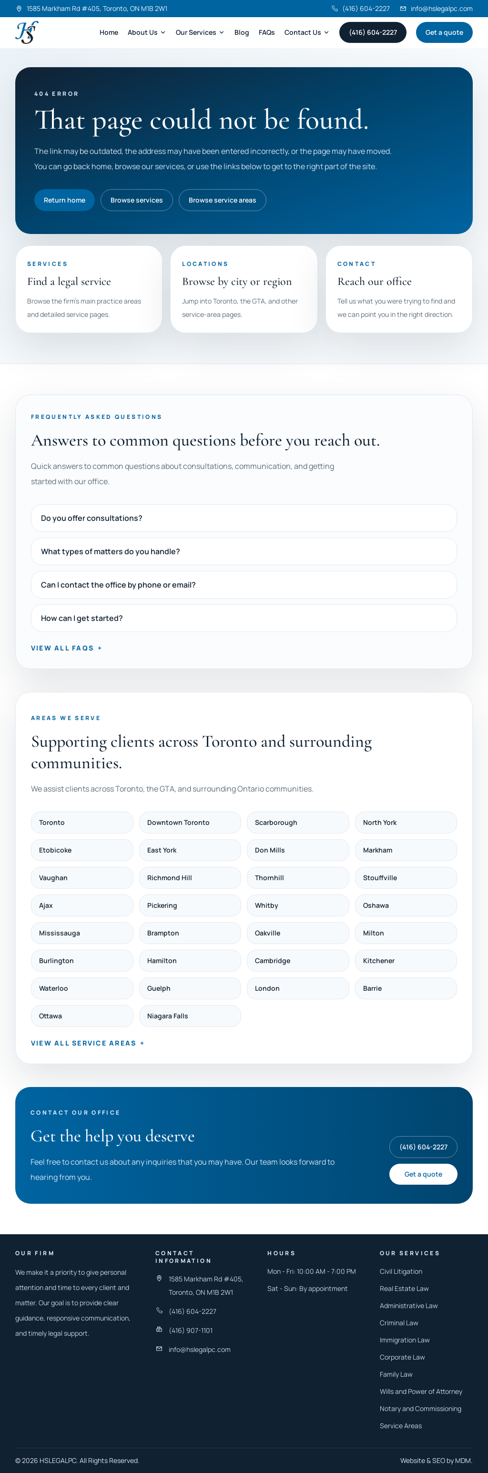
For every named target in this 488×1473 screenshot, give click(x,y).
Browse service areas (222, 199)
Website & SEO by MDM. (436, 1460)
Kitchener (379, 960)
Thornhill (269, 877)
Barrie (372, 988)
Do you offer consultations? (91, 518)
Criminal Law (399, 1322)
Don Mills (270, 849)
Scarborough (276, 822)
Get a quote (444, 32)
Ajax (46, 905)
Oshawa (376, 905)
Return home (64, 199)
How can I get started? (82, 618)
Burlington (56, 960)
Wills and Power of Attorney (421, 1391)
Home (109, 32)
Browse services (137, 199)
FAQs (267, 32)
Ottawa (50, 1015)
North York (379, 822)
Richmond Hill (169, 877)
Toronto (52, 822)
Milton (373, 932)
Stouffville (380, 877)
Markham (377, 849)
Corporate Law (402, 1356)
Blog (241, 32)
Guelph (159, 988)
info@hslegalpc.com (200, 1349)
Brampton (163, 932)
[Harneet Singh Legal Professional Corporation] (27, 32)
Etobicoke (55, 849)
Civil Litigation (401, 1271)
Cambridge (272, 960)
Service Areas (401, 1425)
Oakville (267, 932)
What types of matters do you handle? (110, 551)
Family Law (396, 1374)
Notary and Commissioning (420, 1408)
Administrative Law (409, 1305)
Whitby (266, 905)
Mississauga (59, 932)
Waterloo (53, 988)
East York (161, 849)
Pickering (162, 905)
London (267, 988)
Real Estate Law (404, 1288)
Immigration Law (405, 1339)
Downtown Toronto (178, 822)
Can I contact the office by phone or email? (118, 584)
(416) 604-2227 (373, 32)
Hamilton (162, 960)
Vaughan (53, 877)
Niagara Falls (167, 1015)
